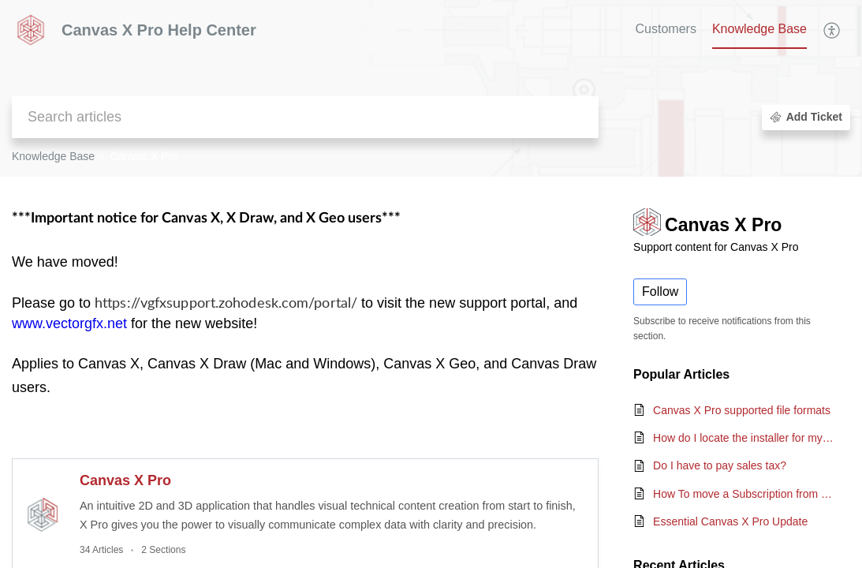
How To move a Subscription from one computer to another (743, 494)
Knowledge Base (53, 156)
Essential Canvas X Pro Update (730, 521)
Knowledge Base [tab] (759, 29)
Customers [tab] (666, 29)
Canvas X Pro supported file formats (741, 410)
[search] (305, 117)
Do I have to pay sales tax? (719, 465)
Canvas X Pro (125, 480)
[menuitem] (832, 30)
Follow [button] (660, 291)
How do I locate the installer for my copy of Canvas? (743, 438)
